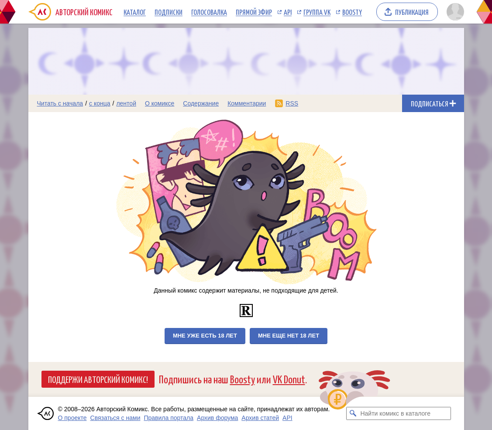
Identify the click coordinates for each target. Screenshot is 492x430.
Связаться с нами (115, 417)
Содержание (201, 103)
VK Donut (289, 379)
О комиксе (159, 103)
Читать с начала (60, 103)
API (288, 12)
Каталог (135, 12)
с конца (99, 103)
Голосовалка (209, 12)
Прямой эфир (254, 12)
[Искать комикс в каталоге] (353, 413)
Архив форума (217, 417)
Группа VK (316, 12)
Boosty (352, 12)
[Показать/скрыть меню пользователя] (454, 12)
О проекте (72, 417)
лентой (126, 103)
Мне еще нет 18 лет (288, 335)
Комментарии (246, 103)
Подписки (168, 12)
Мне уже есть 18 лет (205, 335)
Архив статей (260, 417)
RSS (292, 103)
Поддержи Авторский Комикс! (98, 379)
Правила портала (168, 417)
